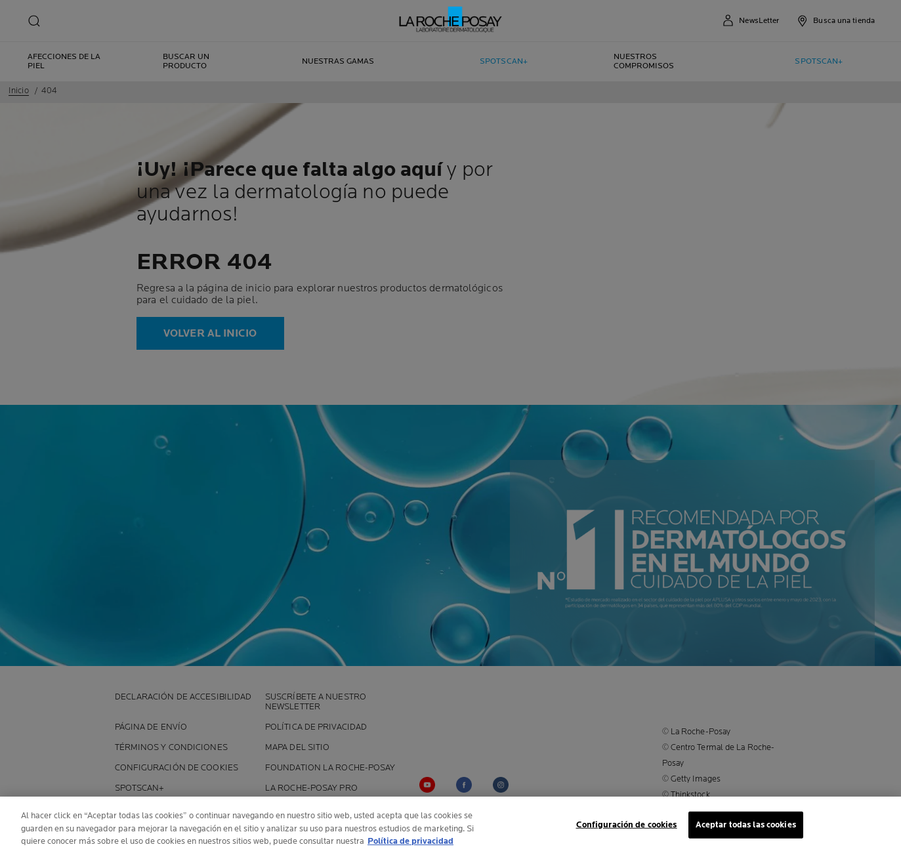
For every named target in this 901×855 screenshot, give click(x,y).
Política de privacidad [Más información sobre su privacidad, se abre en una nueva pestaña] (410, 843)
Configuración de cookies (626, 826)
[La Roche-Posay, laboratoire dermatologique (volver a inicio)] (450, 20)
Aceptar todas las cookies (746, 826)
